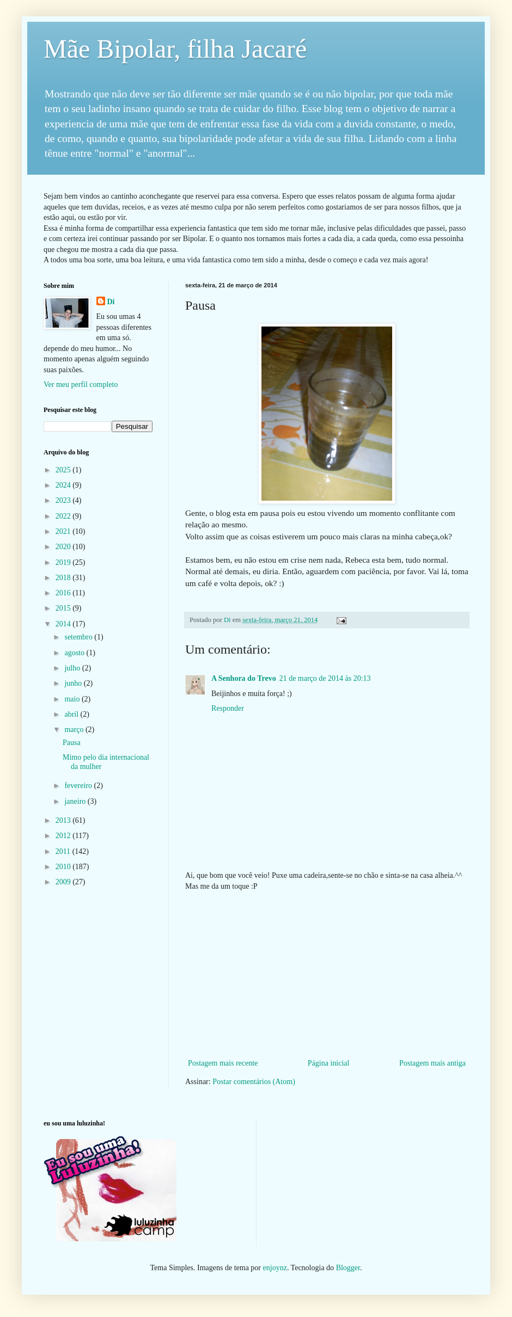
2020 (64, 547)
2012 (64, 836)
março (74, 729)
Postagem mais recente (223, 1063)
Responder (227, 708)
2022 (64, 516)
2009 (64, 882)
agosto (75, 653)
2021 (64, 531)
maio (73, 699)
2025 (64, 470)
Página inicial (329, 1063)
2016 (64, 593)
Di (111, 302)
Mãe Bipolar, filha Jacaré (175, 48)
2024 (64, 485)
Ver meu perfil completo (81, 384)
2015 (64, 608)
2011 (64, 851)
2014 (64, 624)
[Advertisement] (327, 975)
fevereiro (79, 785)
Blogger (348, 1268)
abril (72, 714)
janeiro (75, 801)
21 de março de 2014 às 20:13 (325, 678)
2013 (64, 820)
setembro (79, 637)
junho (73, 683)
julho (73, 668)
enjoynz (275, 1268)
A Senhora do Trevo (243, 678)
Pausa (72, 742)
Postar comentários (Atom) (253, 1082)
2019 (64, 562)
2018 (64, 578)
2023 (64, 500)
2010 (64, 867)
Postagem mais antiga (432, 1063)
